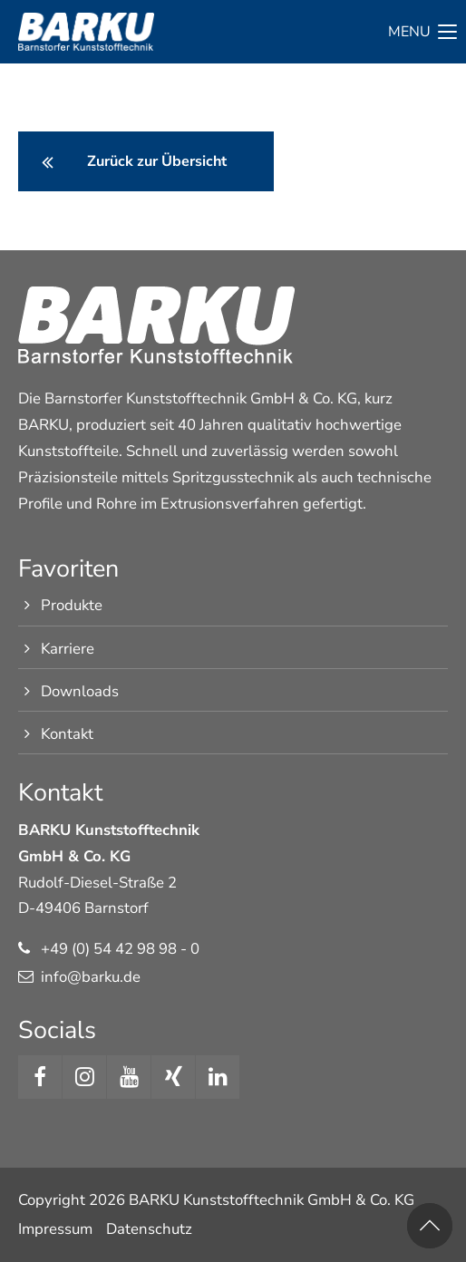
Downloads (80, 691)
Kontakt (67, 733)
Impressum (55, 1228)
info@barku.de (91, 976)
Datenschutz (149, 1228)
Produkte (71, 605)
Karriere (67, 648)
